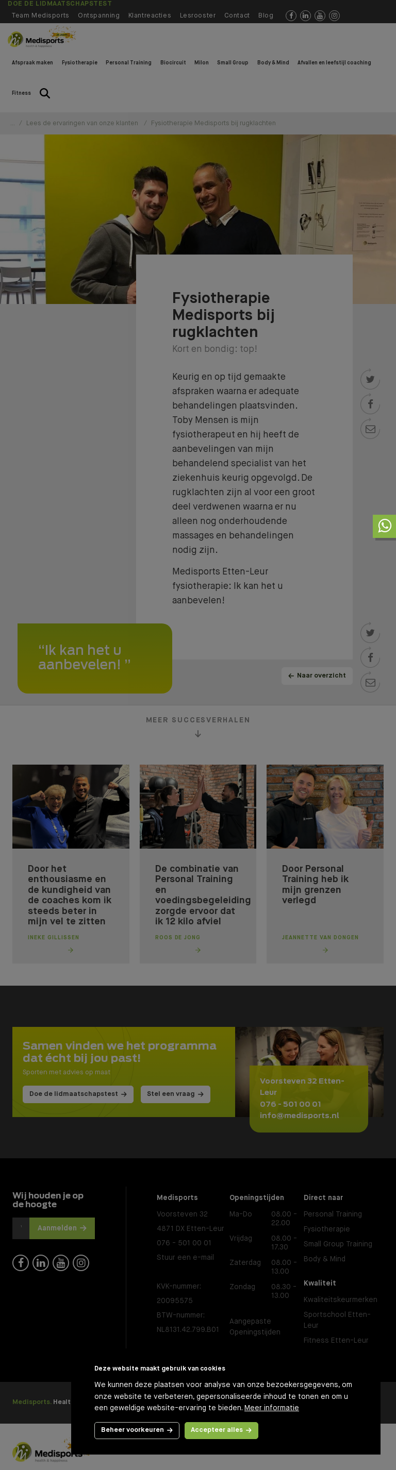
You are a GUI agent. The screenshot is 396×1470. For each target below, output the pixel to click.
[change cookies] (136, 1431)
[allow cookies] (222, 1431)
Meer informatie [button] (271, 1408)
